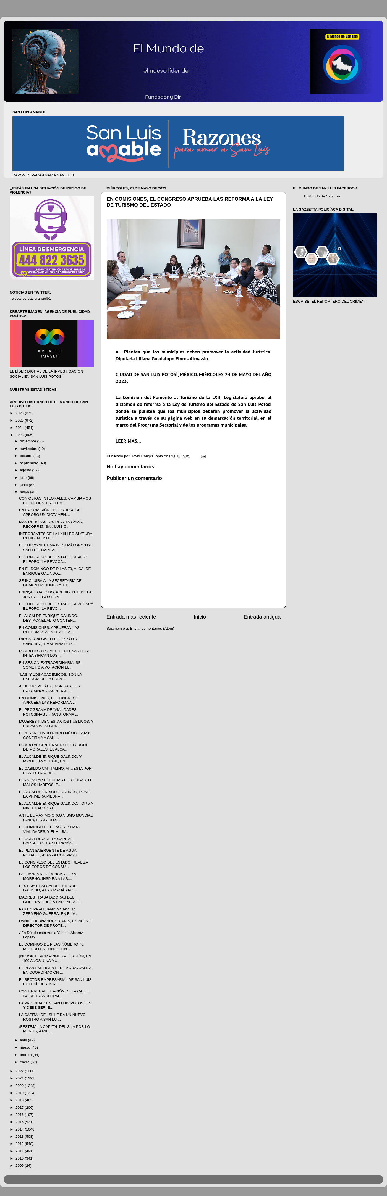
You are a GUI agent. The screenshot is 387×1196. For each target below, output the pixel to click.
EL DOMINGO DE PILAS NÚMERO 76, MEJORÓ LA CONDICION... (52, 946)
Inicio (200, 617)
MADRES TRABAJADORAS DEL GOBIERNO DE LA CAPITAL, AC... (50, 899)
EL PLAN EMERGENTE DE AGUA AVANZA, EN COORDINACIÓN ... (56, 970)
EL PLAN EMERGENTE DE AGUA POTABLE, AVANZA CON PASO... (49, 852)
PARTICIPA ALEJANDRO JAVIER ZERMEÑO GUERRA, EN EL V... (48, 911)
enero (25, 1062)
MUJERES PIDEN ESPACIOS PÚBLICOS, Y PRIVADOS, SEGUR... (56, 723)
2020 (20, 1086)
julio (24, 478)
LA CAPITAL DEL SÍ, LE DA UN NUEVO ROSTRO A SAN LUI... (52, 1017)
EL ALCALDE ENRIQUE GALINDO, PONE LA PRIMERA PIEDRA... (54, 794)
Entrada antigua (262, 617)
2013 (20, 1136)
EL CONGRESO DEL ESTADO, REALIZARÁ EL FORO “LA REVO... (56, 606)
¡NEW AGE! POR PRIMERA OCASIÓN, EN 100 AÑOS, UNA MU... (55, 958)
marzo (25, 1047)
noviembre (29, 449)
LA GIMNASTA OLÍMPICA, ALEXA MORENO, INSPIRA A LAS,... (47, 876)
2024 (20, 428)
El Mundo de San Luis (322, 196)
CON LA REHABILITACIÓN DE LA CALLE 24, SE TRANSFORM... (54, 993)
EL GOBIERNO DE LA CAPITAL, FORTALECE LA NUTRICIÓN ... (48, 841)
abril (24, 1040)
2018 (20, 1100)
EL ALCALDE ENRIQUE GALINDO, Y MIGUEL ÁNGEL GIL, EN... (50, 758)
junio (24, 485)
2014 (20, 1129)
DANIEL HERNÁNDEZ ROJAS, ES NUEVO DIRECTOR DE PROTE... (55, 923)
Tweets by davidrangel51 (30, 298)
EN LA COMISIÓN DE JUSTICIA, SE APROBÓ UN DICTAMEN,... (49, 512)
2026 (20, 413)
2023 (20, 435)
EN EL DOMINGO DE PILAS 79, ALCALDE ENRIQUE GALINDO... (55, 571)
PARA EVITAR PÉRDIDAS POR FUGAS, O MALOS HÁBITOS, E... (55, 782)
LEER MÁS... (128, 441)
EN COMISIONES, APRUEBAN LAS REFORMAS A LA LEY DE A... (49, 629)
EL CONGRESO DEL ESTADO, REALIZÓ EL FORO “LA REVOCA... (54, 559)
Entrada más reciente (131, 617)
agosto (26, 470)
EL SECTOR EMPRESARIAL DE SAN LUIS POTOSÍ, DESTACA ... (55, 982)
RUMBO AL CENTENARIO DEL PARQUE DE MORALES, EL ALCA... (53, 747)
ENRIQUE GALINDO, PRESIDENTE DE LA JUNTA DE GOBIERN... (55, 594)
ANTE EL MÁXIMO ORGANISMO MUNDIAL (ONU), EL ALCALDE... (56, 817)
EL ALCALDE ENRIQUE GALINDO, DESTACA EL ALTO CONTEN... (48, 618)
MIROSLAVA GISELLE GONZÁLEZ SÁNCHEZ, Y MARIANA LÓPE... (48, 641)
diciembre (28, 441)
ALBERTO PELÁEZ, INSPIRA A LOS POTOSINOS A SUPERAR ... (49, 688)
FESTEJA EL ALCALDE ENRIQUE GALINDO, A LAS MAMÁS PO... (48, 888)
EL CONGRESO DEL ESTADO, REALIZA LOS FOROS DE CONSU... (53, 864)
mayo (25, 492)
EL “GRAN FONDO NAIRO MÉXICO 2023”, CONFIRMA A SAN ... (55, 735)
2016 (20, 1115)
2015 (20, 1122)
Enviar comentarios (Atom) (152, 628)
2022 (20, 1071)
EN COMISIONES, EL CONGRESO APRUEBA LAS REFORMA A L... (49, 700)
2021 (20, 1078)
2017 (20, 1107)
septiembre (30, 463)
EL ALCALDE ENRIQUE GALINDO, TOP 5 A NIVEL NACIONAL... (56, 805)
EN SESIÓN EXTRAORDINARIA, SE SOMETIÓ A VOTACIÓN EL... (50, 665)
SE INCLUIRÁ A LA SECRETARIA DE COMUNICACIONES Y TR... (50, 583)
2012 (20, 1144)
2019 (20, 1093)
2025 (20, 420)
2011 (20, 1151)
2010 (20, 1158)
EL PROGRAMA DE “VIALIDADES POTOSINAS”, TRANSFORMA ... (48, 711)
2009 (20, 1165)
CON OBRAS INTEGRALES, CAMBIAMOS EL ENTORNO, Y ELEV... (55, 500)
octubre (26, 456)
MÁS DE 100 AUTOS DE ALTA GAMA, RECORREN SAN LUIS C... (51, 524)
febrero (26, 1055)
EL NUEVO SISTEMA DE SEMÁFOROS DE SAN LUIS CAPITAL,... (55, 547)
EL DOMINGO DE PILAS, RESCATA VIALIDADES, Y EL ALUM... (49, 829)
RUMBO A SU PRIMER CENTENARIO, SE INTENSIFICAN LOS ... (54, 653)
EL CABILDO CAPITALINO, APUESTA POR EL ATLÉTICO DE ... (55, 770)
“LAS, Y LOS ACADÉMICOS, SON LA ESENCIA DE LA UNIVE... (50, 676)
